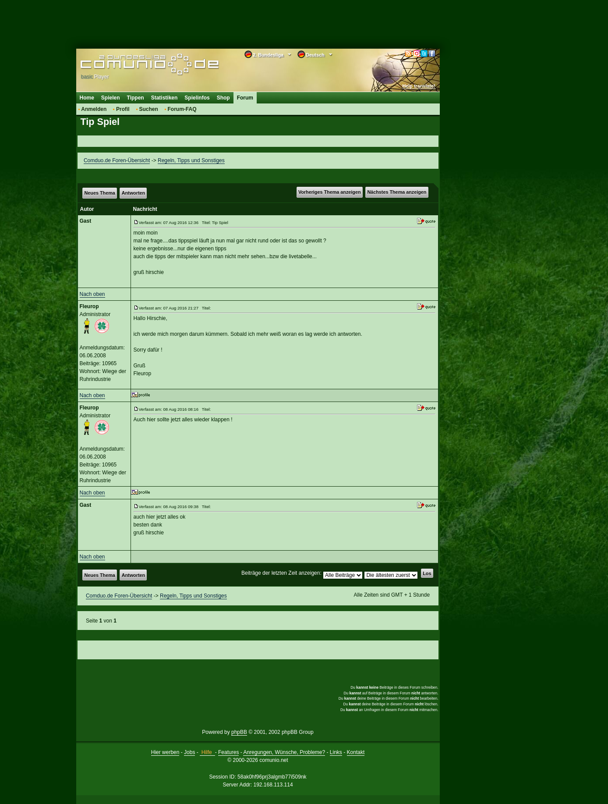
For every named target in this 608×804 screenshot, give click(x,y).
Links (336, 752)
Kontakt (356, 752)
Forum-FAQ (182, 109)
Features (228, 752)
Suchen (148, 109)
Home (87, 98)
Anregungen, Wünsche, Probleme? (284, 752)
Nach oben (92, 294)
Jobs (189, 752)
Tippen (135, 98)
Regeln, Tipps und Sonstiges (191, 160)
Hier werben (165, 752)
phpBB (239, 732)
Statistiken (164, 98)
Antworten (133, 193)
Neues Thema (100, 193)
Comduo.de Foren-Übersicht (117, 160)
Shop (223, 98)
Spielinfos (196, 98)
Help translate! (419, 86)
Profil (123, 109)
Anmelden (93, 109)
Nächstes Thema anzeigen (396, 192)
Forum (245, 98)
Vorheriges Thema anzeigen (329, 192)
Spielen (110, 98)
